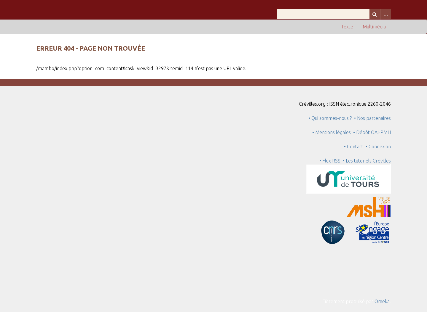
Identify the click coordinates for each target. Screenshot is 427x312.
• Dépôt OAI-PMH (372, 132)
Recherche (374, 14)
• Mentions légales (331, 132)
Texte (347, 26)
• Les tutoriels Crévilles (367, 160)
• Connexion (378, 146)
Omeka (382, 301)
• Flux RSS (329, 160)
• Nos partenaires (372, 118)
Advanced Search (385, 14)
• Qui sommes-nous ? (330, 118)
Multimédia (374, 26)
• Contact (355, 146)
